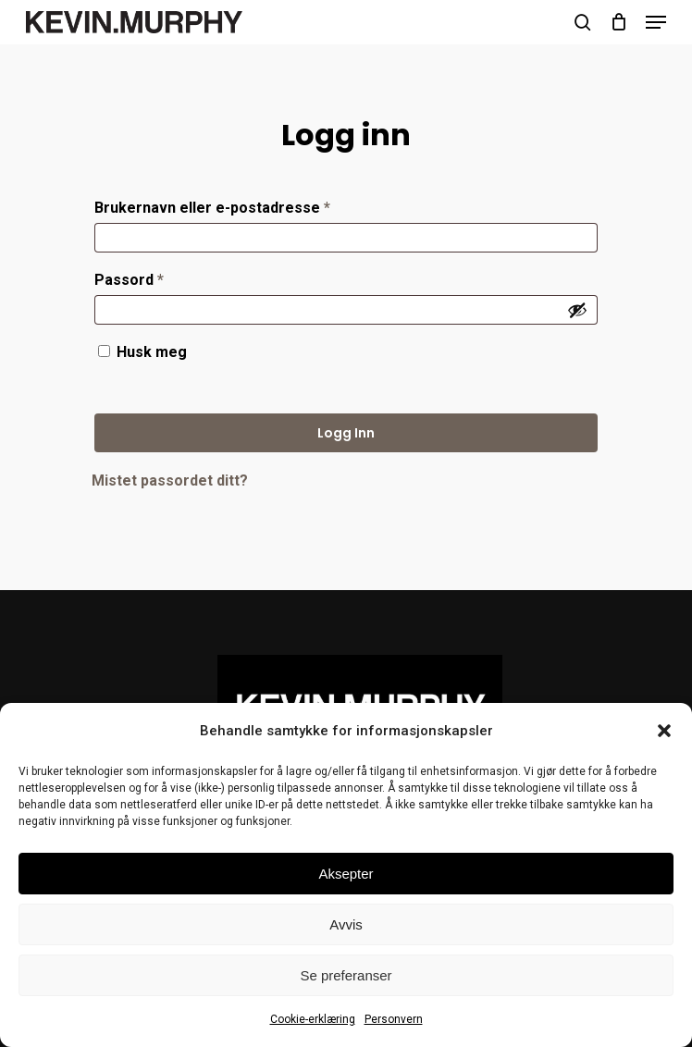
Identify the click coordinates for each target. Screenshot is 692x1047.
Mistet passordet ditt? (170, 480)
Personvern (394, 1019)
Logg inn (346, 433)
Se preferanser (345, 975)
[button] (664, 730)
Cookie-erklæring (312, 1019)
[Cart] (618, 22)
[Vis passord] (577, 310)
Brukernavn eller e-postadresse (241, 204)
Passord (158, 277)
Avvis (346, 924)
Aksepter (345, 873)
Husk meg (152, 352)
